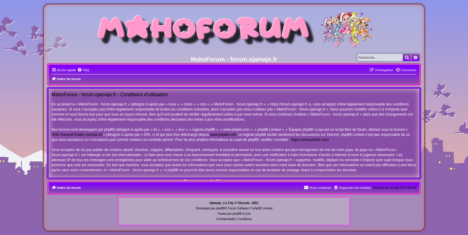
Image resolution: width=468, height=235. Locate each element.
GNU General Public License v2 (77, 135)
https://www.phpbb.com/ (310, 140)
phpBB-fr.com (242, 213)
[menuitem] (83, 70)
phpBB (220, 208)
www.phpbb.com (223, 135)
